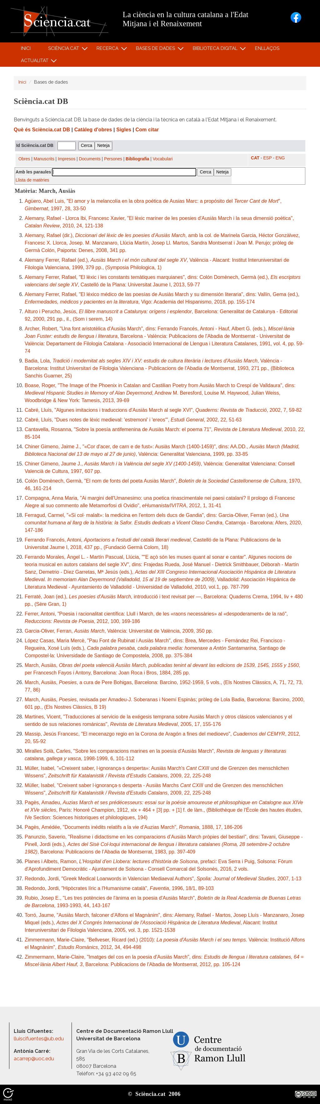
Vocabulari (163, 159)
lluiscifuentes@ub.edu (39, 1039)
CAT (255, 158)
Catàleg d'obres (93, 129)
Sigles (123, 129)
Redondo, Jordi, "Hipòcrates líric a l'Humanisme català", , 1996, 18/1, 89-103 (119, 888)
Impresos (66, 159)
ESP (267, 158)
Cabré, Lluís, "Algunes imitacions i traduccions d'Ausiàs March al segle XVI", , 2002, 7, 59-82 (163, 410)
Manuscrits (44, 159)
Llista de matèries (32, 180)
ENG (280, 158)
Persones (113, 159)
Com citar (147, 129)
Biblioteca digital (216, 50)
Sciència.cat (64, 50)
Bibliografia (137, 159)
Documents (90, 159)
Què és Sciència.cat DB (42, 129)
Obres (24, 159)
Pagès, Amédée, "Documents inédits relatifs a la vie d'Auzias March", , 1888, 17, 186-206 (133, 827)
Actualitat (35, 62)
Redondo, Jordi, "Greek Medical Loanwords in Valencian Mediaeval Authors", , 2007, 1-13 (163, 878)
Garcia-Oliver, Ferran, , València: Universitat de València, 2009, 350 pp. (119, 631)
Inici (26, 48)
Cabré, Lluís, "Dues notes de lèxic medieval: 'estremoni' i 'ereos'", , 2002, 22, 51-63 (133, 419)
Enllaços (267, 48)
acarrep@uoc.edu (34, 1059)
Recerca (109, 50)
